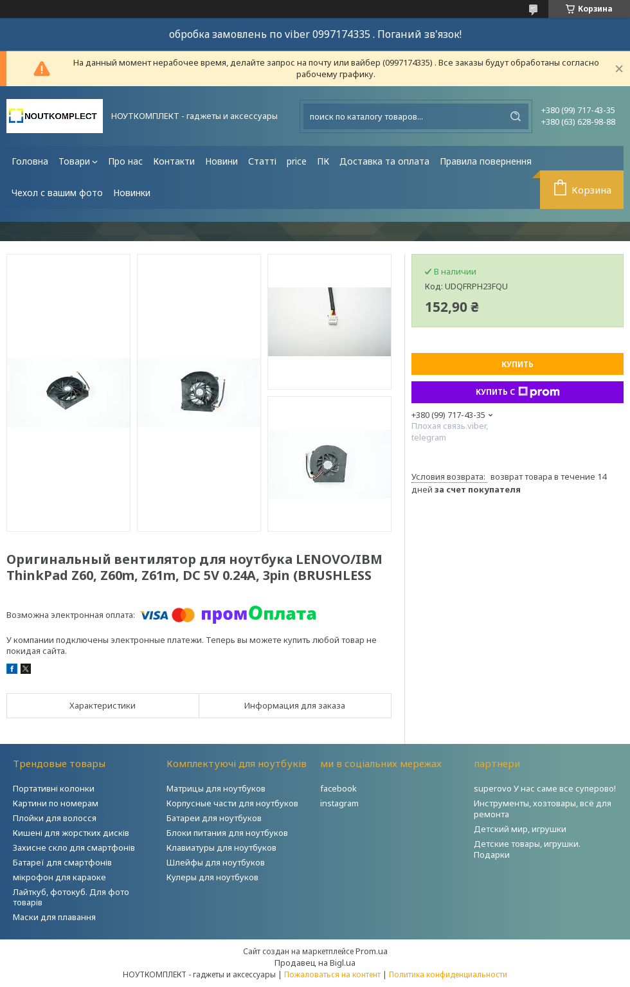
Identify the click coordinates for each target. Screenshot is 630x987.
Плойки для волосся (54, 818)
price (297, 161)
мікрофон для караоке (59, 877)
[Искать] (515, 116)
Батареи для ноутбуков (214, 818)
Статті (262, 161)
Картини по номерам (55, 803)
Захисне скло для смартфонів (74, 847)
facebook (338, 788)
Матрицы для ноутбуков (216, 788)
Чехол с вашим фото (57, 192)
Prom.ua (372, 951)
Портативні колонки (53, 788)
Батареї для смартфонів (62, 862)
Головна (30, 161)
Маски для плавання (54, 917)
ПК (323, 161)
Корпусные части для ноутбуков (232, 803)
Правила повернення (486, 161)
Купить (517, 364)
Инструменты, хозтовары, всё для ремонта (542, 808)
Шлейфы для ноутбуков (215, 862)
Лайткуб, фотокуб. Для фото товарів (71, 897)
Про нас (125, 161)
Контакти (174, 161)
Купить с (518, 392)
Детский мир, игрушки (520, 829)
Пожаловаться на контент (332, 974)
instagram (339, 803)
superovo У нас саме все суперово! (545, 788)
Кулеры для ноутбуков (212, 877)
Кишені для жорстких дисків (71, 832)
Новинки (131, 192)
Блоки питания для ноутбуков (227, 832)
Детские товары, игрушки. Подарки (527, 849)
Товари (74, 161)
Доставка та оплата (384, 161)
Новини (221, 161)
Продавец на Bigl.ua (315, 962)
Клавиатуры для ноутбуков (221, 847)
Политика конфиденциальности (448, 974)
